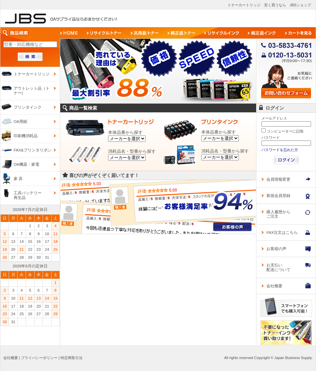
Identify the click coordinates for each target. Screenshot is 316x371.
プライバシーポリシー (39, 358)
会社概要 (10, 358)
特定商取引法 (71, 358)
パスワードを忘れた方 (279, 150)
